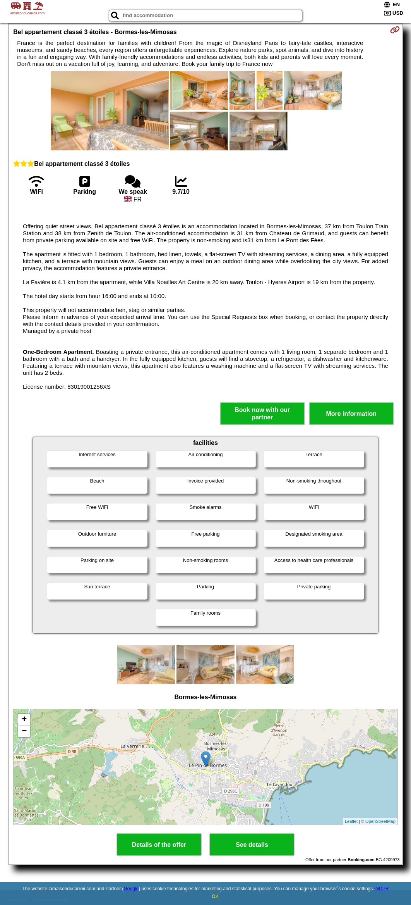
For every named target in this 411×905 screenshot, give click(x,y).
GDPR (382, 888)
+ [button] (24, 720)
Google (131, 888)
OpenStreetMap (380, 821)
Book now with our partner (262, 414)
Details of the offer (159, 844)
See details (252, 844)
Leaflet (351, 821)
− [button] (24, 731)
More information (351, 413)
